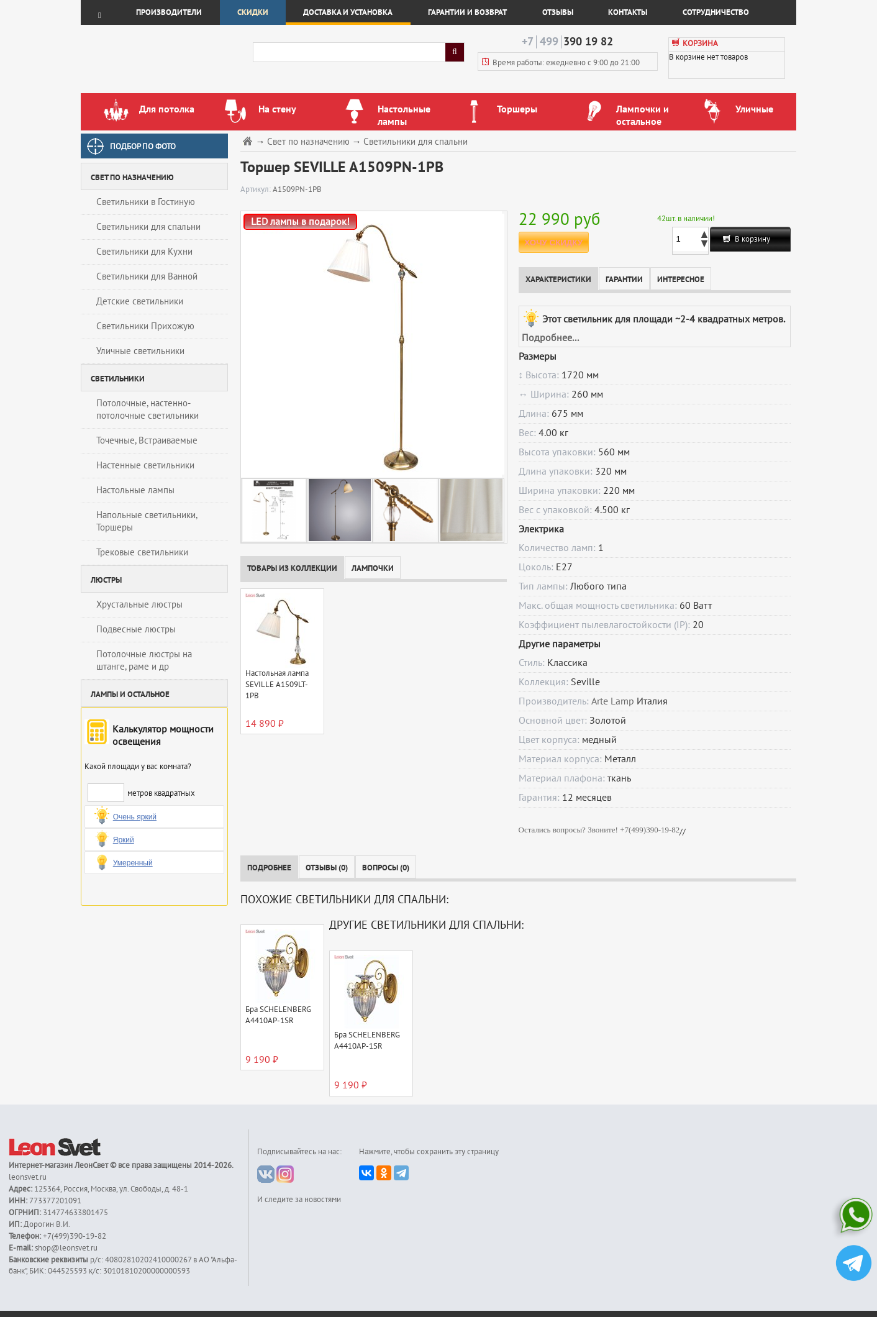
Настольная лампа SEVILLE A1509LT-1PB (277, 684)
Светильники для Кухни (144, 251)
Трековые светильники (142, 552)
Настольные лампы (135, 490)
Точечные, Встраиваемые (147, 440)
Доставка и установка (348, 12)
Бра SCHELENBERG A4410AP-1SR (278, 1015)
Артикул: (256, 189)
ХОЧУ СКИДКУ (553, 242)
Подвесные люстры (136, 629)
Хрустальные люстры (139, 604)
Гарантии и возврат (467, 12)
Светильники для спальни (148, 226)
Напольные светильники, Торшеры (147, 521)
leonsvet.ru (28, 1177)
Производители (169, 12)
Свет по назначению (308, 142)
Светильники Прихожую (145, 326)
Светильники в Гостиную (145, 201)
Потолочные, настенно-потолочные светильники (147, 409)
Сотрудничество (716, 12)
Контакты (627, 12)
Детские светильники (139, 301)
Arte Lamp (612, 701)
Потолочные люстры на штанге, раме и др (144, 660)
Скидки (252, 12)
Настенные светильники (145, 465)
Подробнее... (550, 338)
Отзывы (557, 12)
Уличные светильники (140, 351)
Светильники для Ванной (147, 276)
